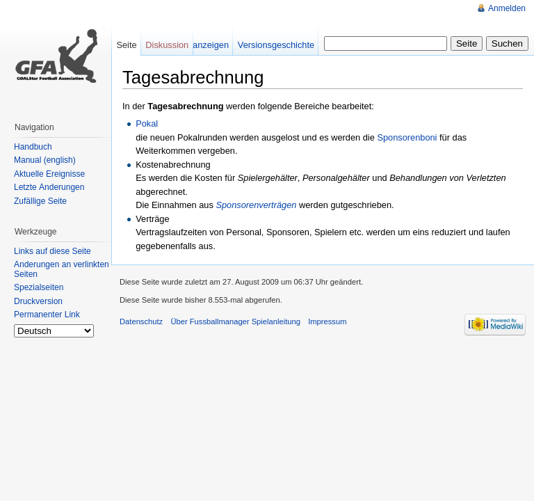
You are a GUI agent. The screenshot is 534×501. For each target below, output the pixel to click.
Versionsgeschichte (276, 45)
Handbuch (33, 147)
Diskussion (166, 45)
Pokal (147, 123)
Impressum (327, 321)
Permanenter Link (47, 314)
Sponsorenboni (407, 137)
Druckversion (38, 301)
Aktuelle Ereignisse (49, 174)
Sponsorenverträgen (256, 205)
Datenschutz (141, 321)
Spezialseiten (38, 287)
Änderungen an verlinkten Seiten (61, 269)
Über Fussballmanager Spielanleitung (235, 321)
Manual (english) (45, 160)
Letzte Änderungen (49, 187)
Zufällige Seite (40, 201)
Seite (126, 45)
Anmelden (507, 8)
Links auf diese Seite (52, 251)
